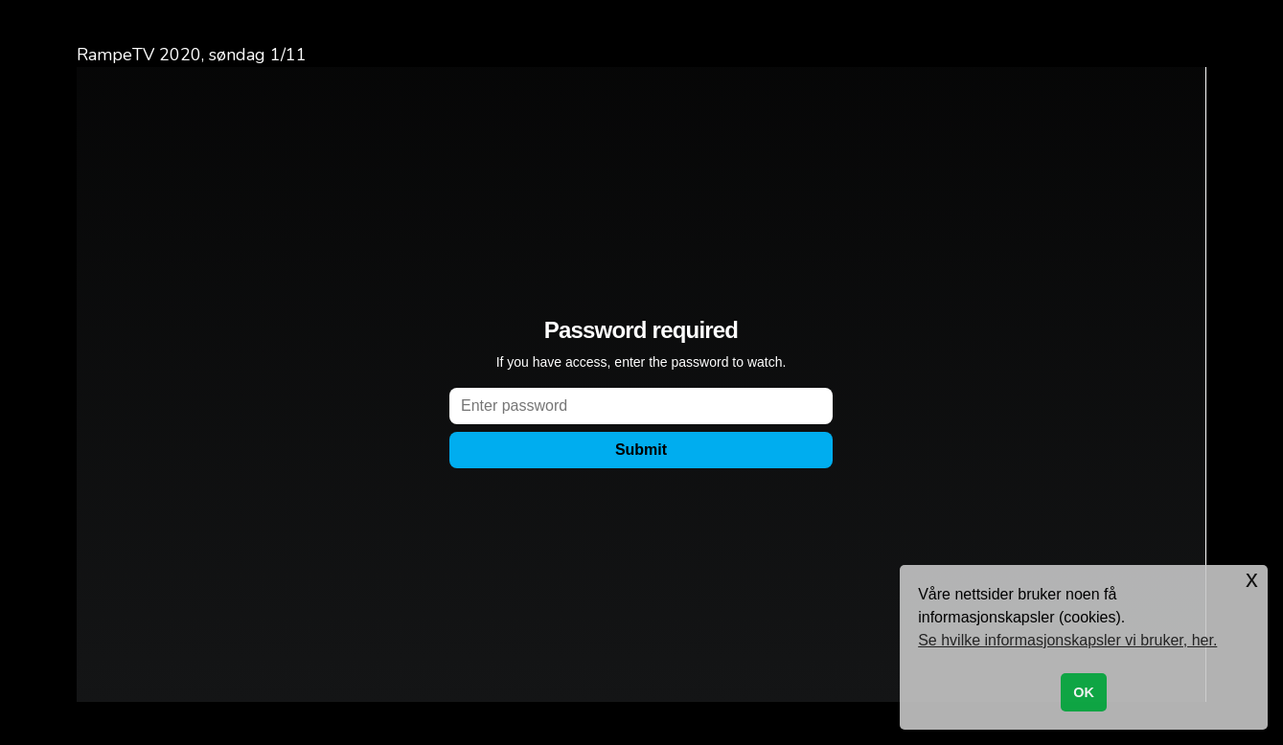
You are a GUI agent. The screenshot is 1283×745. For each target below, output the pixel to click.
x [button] (1252, 579)
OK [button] (1083, 692)
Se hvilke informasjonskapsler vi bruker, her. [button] (1067, 640)
